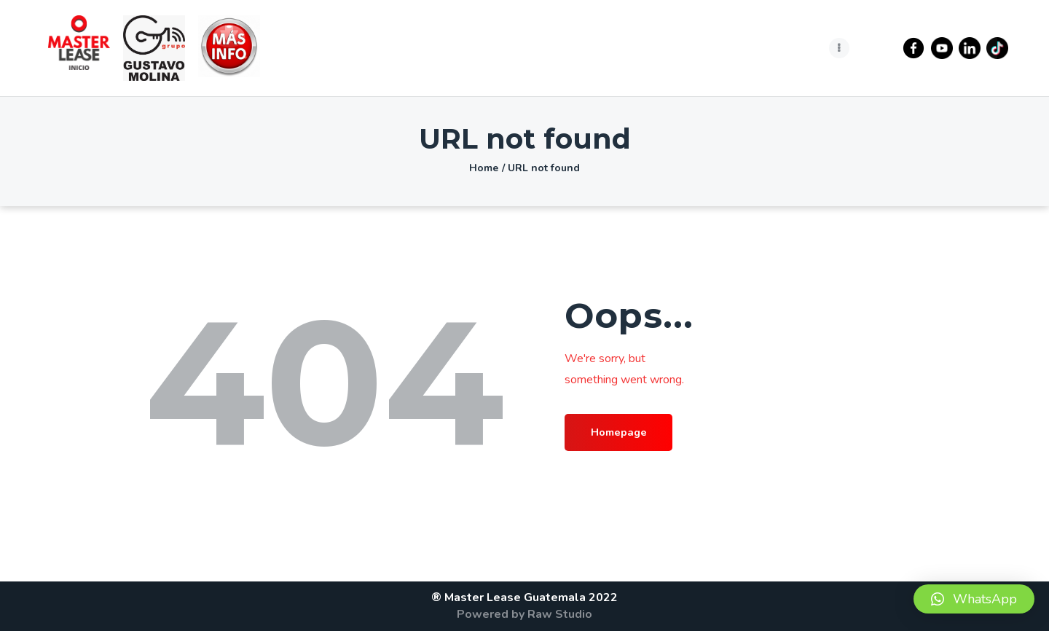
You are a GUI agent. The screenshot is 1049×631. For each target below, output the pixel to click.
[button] (974, 599)
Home (483, 168)
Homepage (628, 434)
